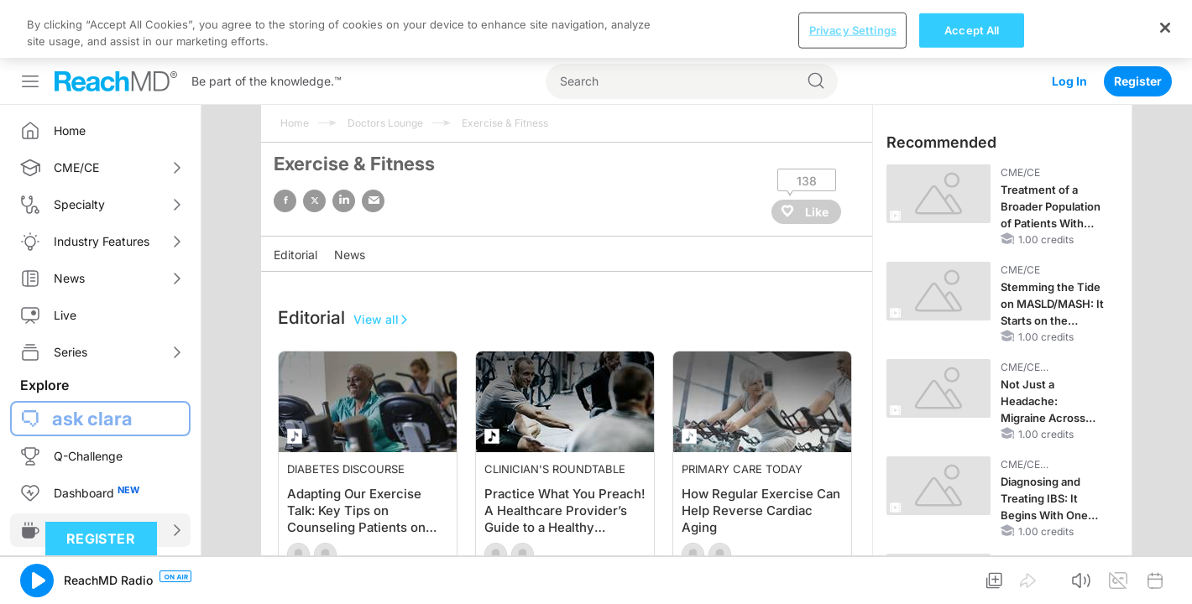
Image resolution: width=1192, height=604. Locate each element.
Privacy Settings (853, 29)
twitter (314, 201)
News (349, 254)
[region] (596, 29)
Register (1138, 81)
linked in (343, 201)
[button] (37, 580)
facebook (285, 201)
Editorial (295, 254)
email (373, 201)
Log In (1069, 81)
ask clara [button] (92, 419)
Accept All (971, 29)
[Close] (1165, 27)
